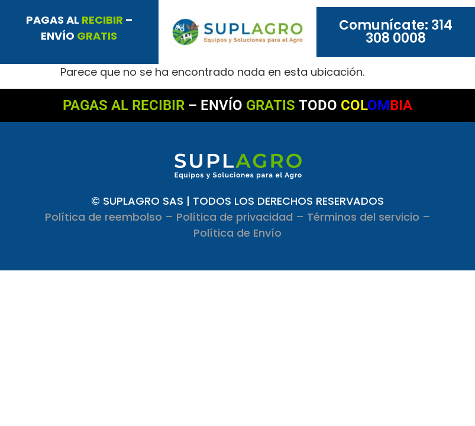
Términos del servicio (363, 216)
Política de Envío (237, 232)
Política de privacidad (234, 216)
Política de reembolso (103, 216)
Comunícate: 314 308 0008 (396, 31)
